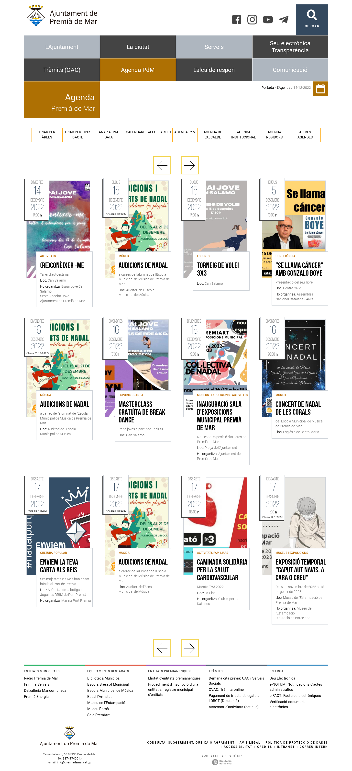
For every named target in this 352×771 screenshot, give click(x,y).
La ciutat (138, 47)
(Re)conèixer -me (62, 266)
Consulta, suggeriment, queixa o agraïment (191, 742)
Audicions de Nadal (143, 266)
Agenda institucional (243, 134)
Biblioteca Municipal (104, 678)
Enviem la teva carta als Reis (59, 566)
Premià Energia (36, 696)
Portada (268, 88)
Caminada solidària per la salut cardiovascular (222, 570)
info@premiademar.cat (72, 762)
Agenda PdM (138, 70)
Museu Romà (98, 709)
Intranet (286, 746)
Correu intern (314, 746)
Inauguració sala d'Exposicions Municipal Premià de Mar (219, 416)
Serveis (214, 47)
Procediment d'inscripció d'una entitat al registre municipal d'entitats (173, 689)
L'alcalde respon (214, 70)
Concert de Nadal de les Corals (298, 409)
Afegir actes (159, 132)
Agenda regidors (274, 134)
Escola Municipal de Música (110, 690)
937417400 (70, 758)
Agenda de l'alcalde (213, 134)
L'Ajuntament (61, 47)
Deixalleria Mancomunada (45, 690)
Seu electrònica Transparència (290, 47)
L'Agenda (283, 88)
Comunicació (290, 70)
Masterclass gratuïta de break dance (142, 412)
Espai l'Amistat (99, 696)
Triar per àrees (47, 134)
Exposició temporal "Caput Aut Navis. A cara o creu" (300, 570)
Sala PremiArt (98, 715)
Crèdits (264, 746)
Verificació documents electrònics (288, 704)
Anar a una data (108, 134)
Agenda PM (185, 132)
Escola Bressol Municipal (108, 684)
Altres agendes (305, 134)
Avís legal (250, 742)
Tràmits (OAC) (61, 70)
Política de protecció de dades (296, 742)
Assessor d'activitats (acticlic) (234, 707)
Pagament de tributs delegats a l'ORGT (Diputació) (234, 698)
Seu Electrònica (282, 678)
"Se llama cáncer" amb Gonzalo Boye (299, 270)
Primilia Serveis (36, 684)
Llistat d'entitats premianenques (174, 678)
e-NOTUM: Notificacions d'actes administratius (296, 687)
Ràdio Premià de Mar (41, 678)
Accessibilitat (238, 746)
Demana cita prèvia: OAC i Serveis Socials (236, 681)
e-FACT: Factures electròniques (295, 695)
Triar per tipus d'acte (78, 134)
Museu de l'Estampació (106, 703)
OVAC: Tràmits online (226, 689)
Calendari (135, 132)
